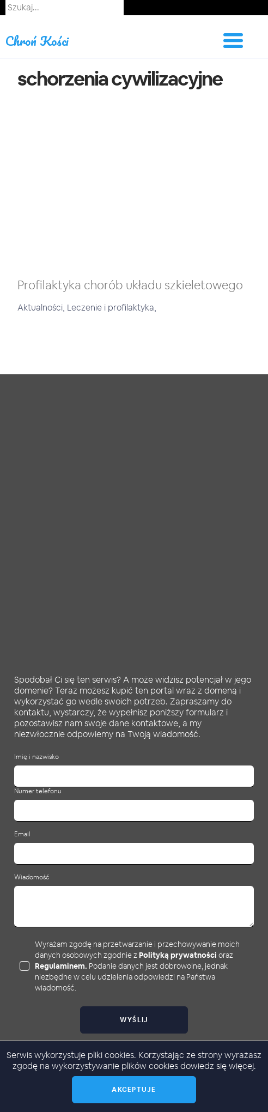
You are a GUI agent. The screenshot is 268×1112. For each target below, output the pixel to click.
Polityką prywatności (178, 955)
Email (22, 834)
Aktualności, (42, 307)
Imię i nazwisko (36, 757)
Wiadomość (31, 877)
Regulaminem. (61, 966)
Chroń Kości (37, 40)
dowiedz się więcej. (218, 1066)
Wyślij (134, 1020)
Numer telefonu (38, 791)
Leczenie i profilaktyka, (111, 307)
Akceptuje (134, 1089)
